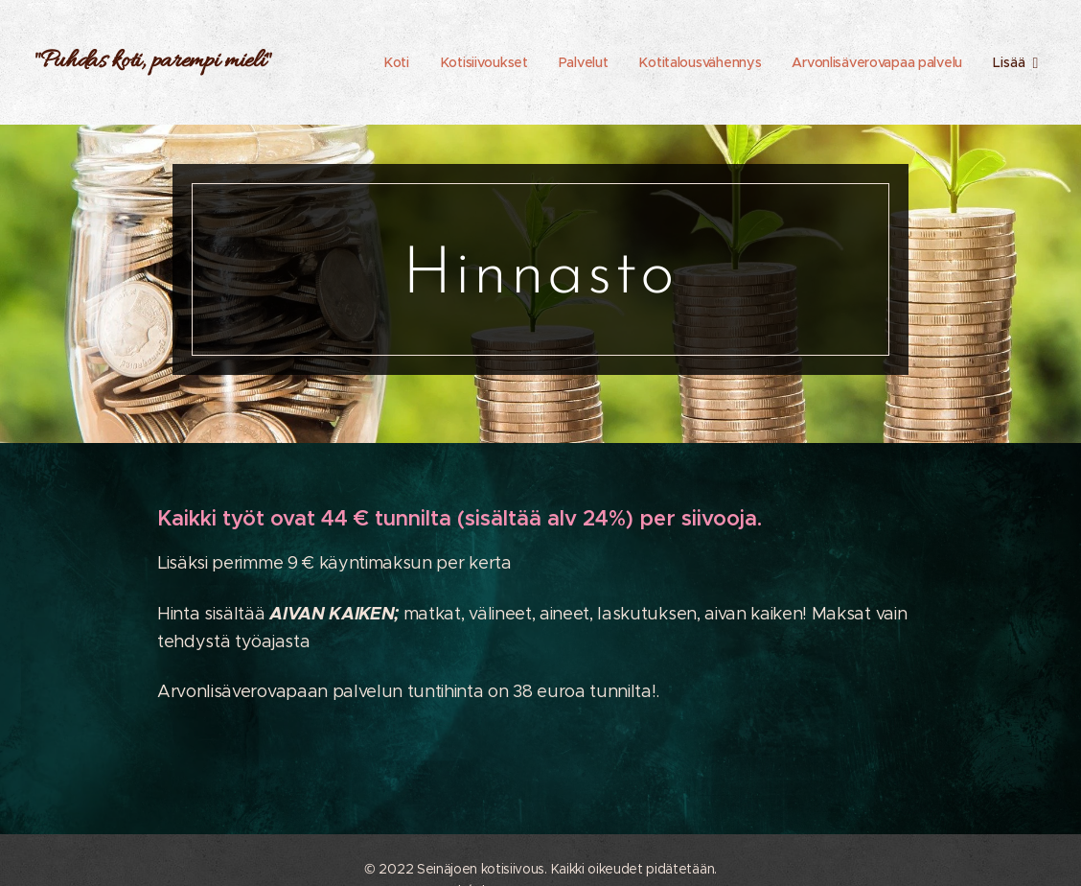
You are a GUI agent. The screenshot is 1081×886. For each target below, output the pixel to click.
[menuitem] (387, 62)
